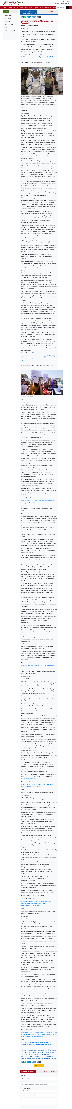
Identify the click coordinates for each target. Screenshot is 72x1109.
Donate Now (39, 1066)
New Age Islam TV (29, 7)
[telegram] (33, 17)
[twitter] (28, 17)
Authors (10, 7)
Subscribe (53, 7)
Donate (41, 7)
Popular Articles (8, 27)
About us (15, 7)
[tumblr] (40, 17)
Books (36, 7)
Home (4, 7)
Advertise (46, 7)
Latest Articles (8, 18)
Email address (25, 1082)
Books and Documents (10, 30)
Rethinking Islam (9, 15)
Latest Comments (9, 24)
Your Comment (25, 1088)
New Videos (7, 21)
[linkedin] (30, 17)
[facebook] (23, 17)
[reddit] (35, 17)
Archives (21, 7)
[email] (38, 17)
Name (23, 1075)
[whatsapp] (25, 17)
